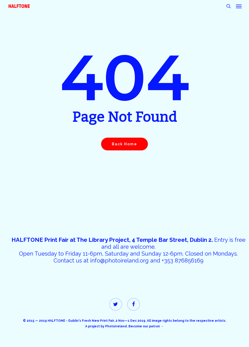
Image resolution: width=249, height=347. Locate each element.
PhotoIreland (116, 326)
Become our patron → (146, 326)
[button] (239, 6)
